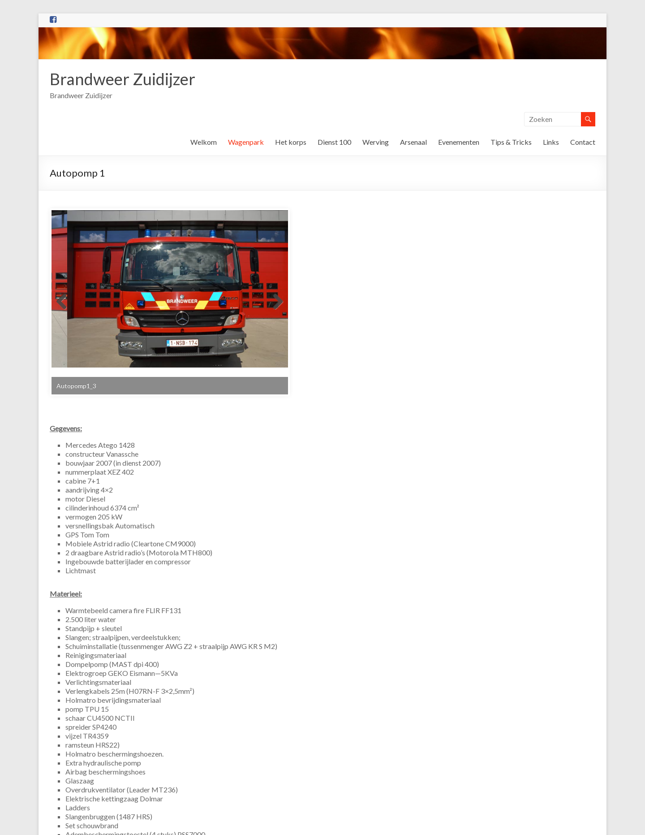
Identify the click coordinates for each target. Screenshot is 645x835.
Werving (375, 142)
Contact (582, 142)
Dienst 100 (334, 142)
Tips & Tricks (511, 142)
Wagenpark (246, 142)
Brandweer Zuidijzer (122, 79)
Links (551, 142)
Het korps (290, 142)
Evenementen (458, 142)
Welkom (203, 142)
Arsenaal (413, 142)
